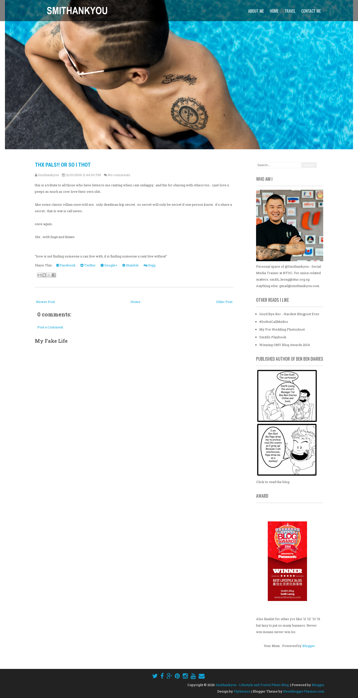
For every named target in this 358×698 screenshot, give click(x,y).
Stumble (130, 265)
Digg (149, 265)
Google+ (109, 265)
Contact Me (311, 11)
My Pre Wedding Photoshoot (282, 329)
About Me (256, 11)
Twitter (88, 265)
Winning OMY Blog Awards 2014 (284, 345)
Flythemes (242, 691)
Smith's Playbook (272, 337)
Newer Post (45, 301)
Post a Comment (50, 327)
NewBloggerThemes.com (303, 691)
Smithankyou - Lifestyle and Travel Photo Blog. (252, 685)
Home (274, 11)
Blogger (308, 646)
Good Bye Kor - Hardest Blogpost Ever (289, 314)
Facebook (66, 265)
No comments (119, 175)
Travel (289, 11)
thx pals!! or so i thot (63, 165)
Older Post (224, 301)
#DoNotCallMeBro (273, 321)
